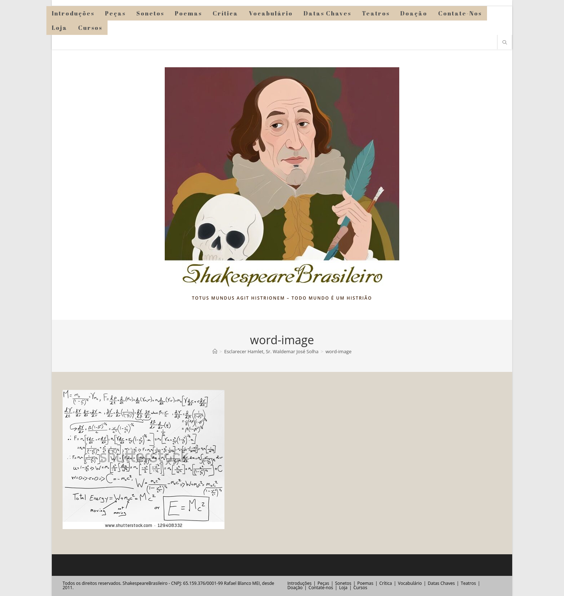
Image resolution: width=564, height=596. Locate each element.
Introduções (299, 583)
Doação (295, 587)
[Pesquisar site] (505, 43)
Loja (343, 587)
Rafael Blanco (237, 583)
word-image (338, 351)
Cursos (360, 587)
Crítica (385, 583)
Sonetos (343, 583)
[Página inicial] (215, 351)
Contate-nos (321, 587)
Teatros (468, 583)
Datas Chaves (441, 583)
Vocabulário (410, 583)
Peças (323, 583)
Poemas (365, 583)
